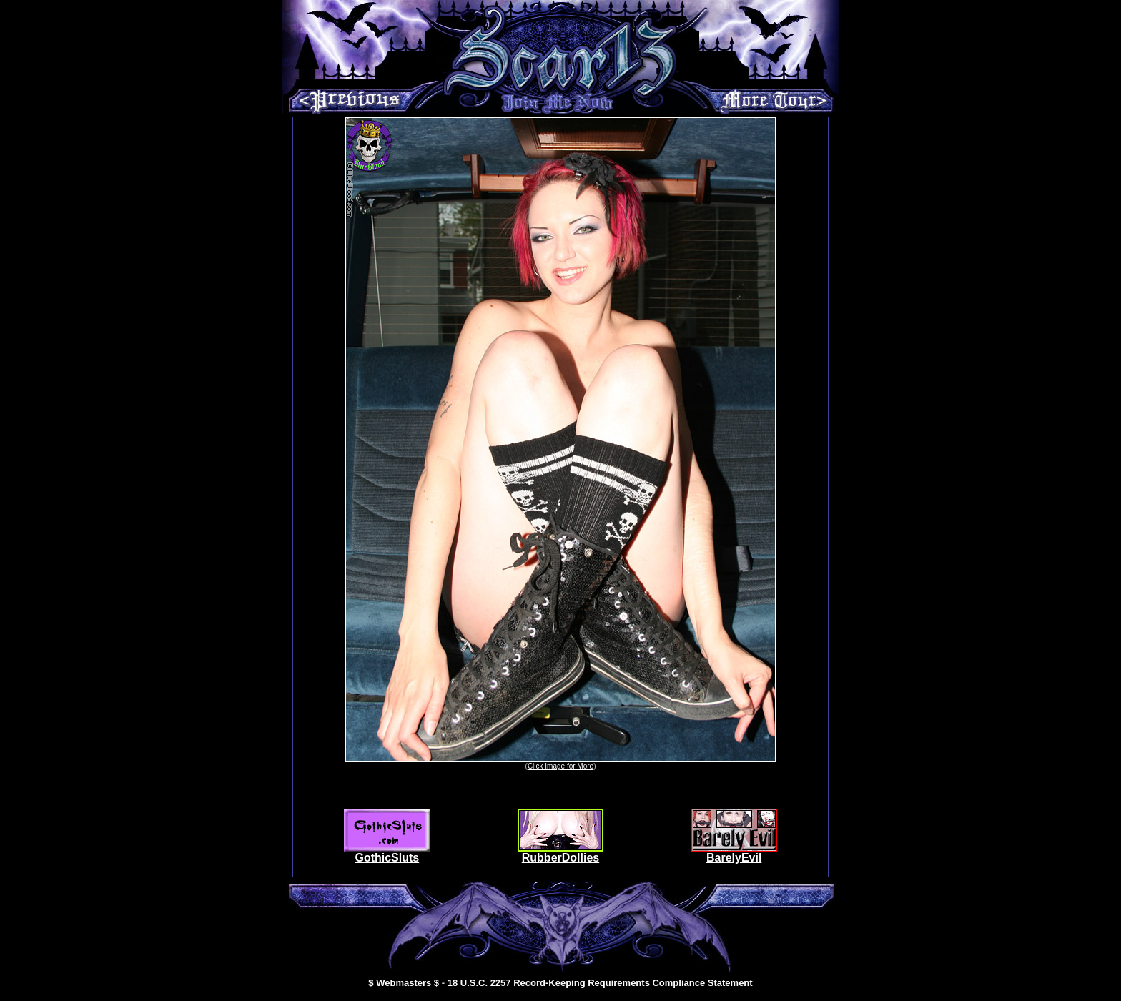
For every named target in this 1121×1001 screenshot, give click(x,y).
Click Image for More (560, 766)
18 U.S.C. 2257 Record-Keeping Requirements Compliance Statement (600, 982)
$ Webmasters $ (403, 982)
